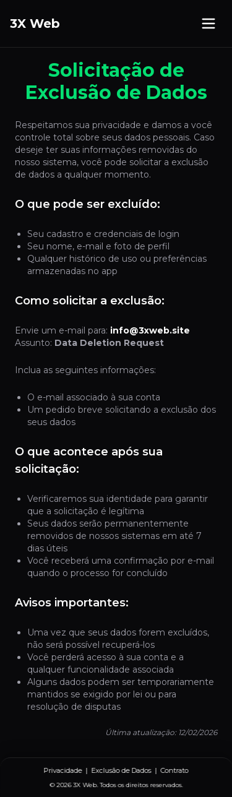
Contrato (175, 770)
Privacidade (63, 770)
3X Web (35, 23)
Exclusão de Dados (122, 770)
